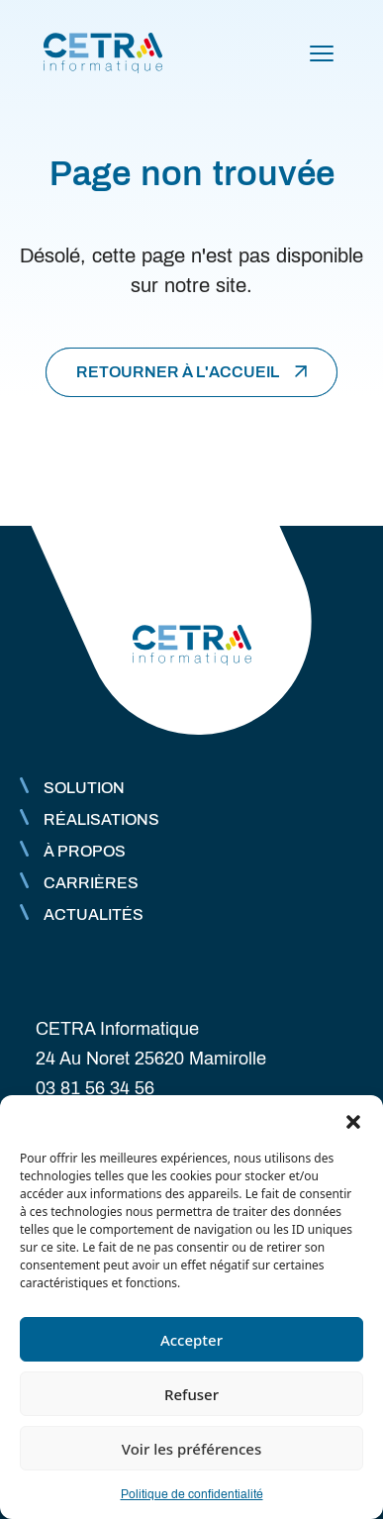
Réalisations (101, 819)
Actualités (94, 914)
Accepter (191, 1340)
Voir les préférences (191, 1449)
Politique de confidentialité (192, 1494)
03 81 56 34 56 (95, 1088)
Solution (84, 787)
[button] (353, 1120)
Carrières (91, 882)
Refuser (191, 1394)
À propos (85, 851)
